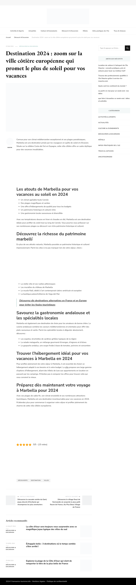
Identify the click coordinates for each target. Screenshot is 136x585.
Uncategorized (105, 157)
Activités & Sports (17, 31)
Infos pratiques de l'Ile (109, 145)
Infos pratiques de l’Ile (100, 31)
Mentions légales (38, 581)
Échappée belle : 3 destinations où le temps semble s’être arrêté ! (51, 545)
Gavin (10, 143)
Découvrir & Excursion (70, 31)
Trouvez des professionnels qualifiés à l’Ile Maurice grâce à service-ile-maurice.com (113, 78)
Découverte (23, 480)
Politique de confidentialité (57, 581)
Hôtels (85, 31)
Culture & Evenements (49, 31)
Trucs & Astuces (120, 31)
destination (36, 480)
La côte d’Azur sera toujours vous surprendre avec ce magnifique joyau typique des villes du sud (50, 528)
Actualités (32, 31)
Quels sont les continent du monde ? (112, 86)
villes (46, 480)
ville (67, 367)
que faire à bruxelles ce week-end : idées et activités (114, 99)
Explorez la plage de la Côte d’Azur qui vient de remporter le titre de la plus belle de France (49, 562)
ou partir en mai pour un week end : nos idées (113, 92)
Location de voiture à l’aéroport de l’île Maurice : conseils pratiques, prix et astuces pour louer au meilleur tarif (113, 68)
